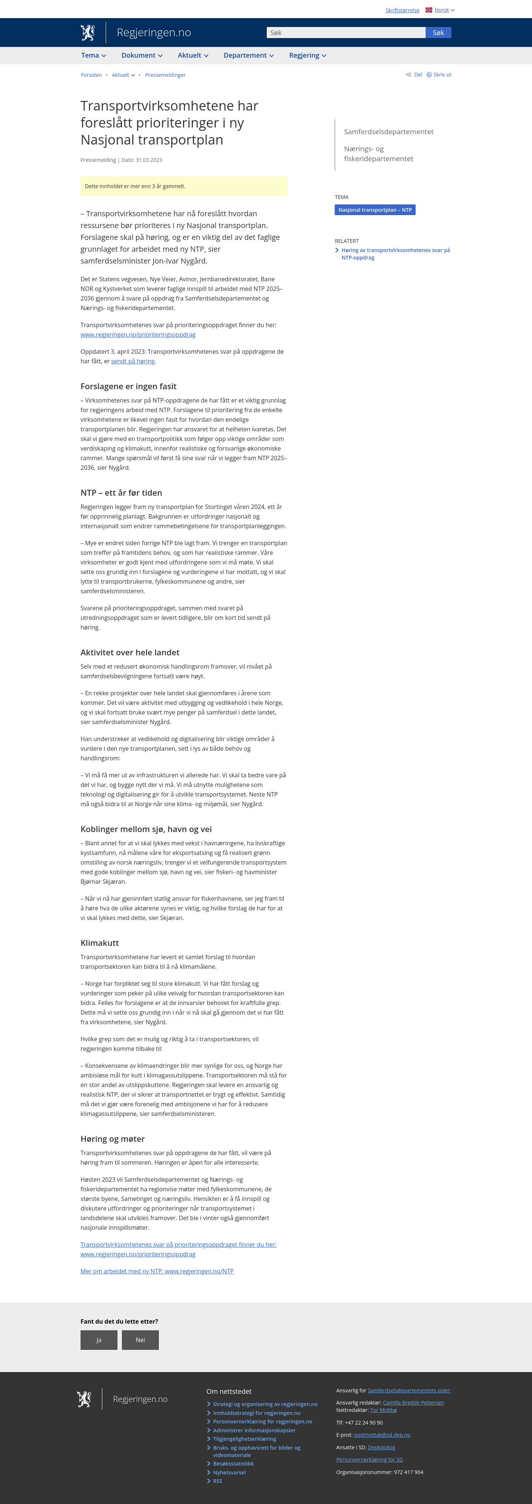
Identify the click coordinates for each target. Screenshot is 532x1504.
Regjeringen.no (148, 32)
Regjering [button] (305, 55)
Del (417, 74)
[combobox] (346, 32)
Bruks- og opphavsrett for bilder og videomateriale (256, 1451)
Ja (98, 1340)
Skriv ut (443, 74)
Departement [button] (246, 55)
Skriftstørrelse (402, 10)
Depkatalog (381, 1447)
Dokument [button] (139, 55)
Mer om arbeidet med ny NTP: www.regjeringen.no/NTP (157, 1271)
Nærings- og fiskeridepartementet (378, 153)
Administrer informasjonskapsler (254, 1430)
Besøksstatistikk (233, 1463)
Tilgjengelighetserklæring (244, 1438)
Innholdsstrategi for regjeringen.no (256, 1412)
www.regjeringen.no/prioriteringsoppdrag (138, 334)
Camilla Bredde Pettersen (413, 1402)
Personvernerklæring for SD (369, 1459)
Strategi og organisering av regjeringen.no (265, 1404)
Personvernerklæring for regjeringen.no (262, 1421)
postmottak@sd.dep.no (382, 1434)
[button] (123, 75)
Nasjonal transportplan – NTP (375, 209)
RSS (217, 1480)
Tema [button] (91, 55)
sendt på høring (132, 361)
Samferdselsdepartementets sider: (409, 1390)
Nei (140, 1340)
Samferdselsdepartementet (388, 131)
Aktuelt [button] (190, 55)
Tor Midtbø (383, 1409)
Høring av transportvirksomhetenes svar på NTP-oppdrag (396, 254)
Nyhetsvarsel (229, 1472)
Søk (438, 32)
